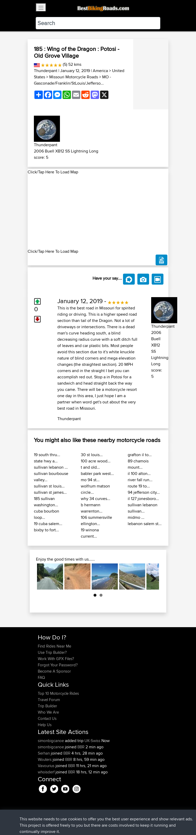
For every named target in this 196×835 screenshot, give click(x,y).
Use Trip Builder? (52, 652)
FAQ (41, 677)
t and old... (90, 467)
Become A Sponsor (54, 671)
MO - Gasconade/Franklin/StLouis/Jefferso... (72, 80)
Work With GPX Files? (56, 658)
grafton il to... (140, 455)
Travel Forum (49, 699)
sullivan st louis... (49, 486)
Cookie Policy (133, 815)
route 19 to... (139, 486)
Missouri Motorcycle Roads (73, 77)
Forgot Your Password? (58, 665)
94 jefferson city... (144, 492)
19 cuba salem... (48, 524)
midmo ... (136, 517)
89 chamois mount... (138, 464)
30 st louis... (92, 455)
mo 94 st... (90, 480)
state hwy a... (46, 461)
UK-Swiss (92, 740)
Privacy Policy (107, 815)
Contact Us (47, 718)
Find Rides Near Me (54, 646)
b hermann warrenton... (91, 508)
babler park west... (97, 474)
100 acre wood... (96, 461)
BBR (80, 747)
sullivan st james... (50, 492)
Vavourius (47, 765)
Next (151, 576)
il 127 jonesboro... (143, 499)
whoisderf (47, 772)
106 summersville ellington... (96, 520)
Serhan (44, 753)
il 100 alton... (139, 474)
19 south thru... (47, 455)
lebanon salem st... (145, 524)
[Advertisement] (98, 211)
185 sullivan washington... (46, 502)
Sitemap (86, 815)
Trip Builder (47, 706)
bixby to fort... (46, 530)
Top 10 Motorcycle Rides (58, 693)
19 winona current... (90, 533)
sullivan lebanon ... (51, 467)
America (100, 71)
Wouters (45, 759)
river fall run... (140, 480)
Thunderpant (45, 71)
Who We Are (48, 712)
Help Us (45, 724)
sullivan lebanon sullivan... (142, 508)
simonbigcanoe (51, 740)
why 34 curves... (95, 499)
